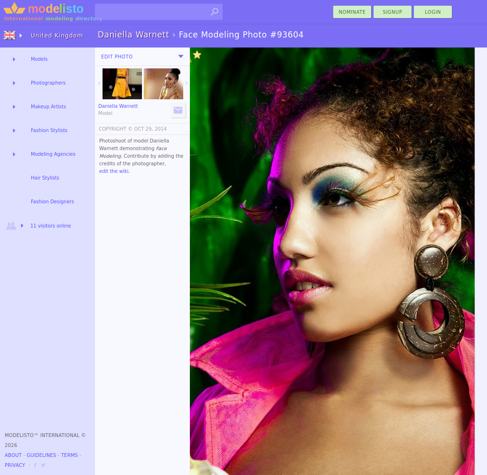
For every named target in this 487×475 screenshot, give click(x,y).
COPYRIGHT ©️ (115, 129)
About (13, 455)
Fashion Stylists (49, 130)
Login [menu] (433, 12)
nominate (352, 12)
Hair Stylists (45, 177)
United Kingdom (57, 35)
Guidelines (41, 455)
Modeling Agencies (53, 154)
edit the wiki (114, 171)
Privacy (15, 465)
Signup (393, 12)
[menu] (180, 56)
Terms (69, 455)
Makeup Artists (48, 106)
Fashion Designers (52, 201)
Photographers (48, 83)
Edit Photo (117, 56)
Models (39, 59)
